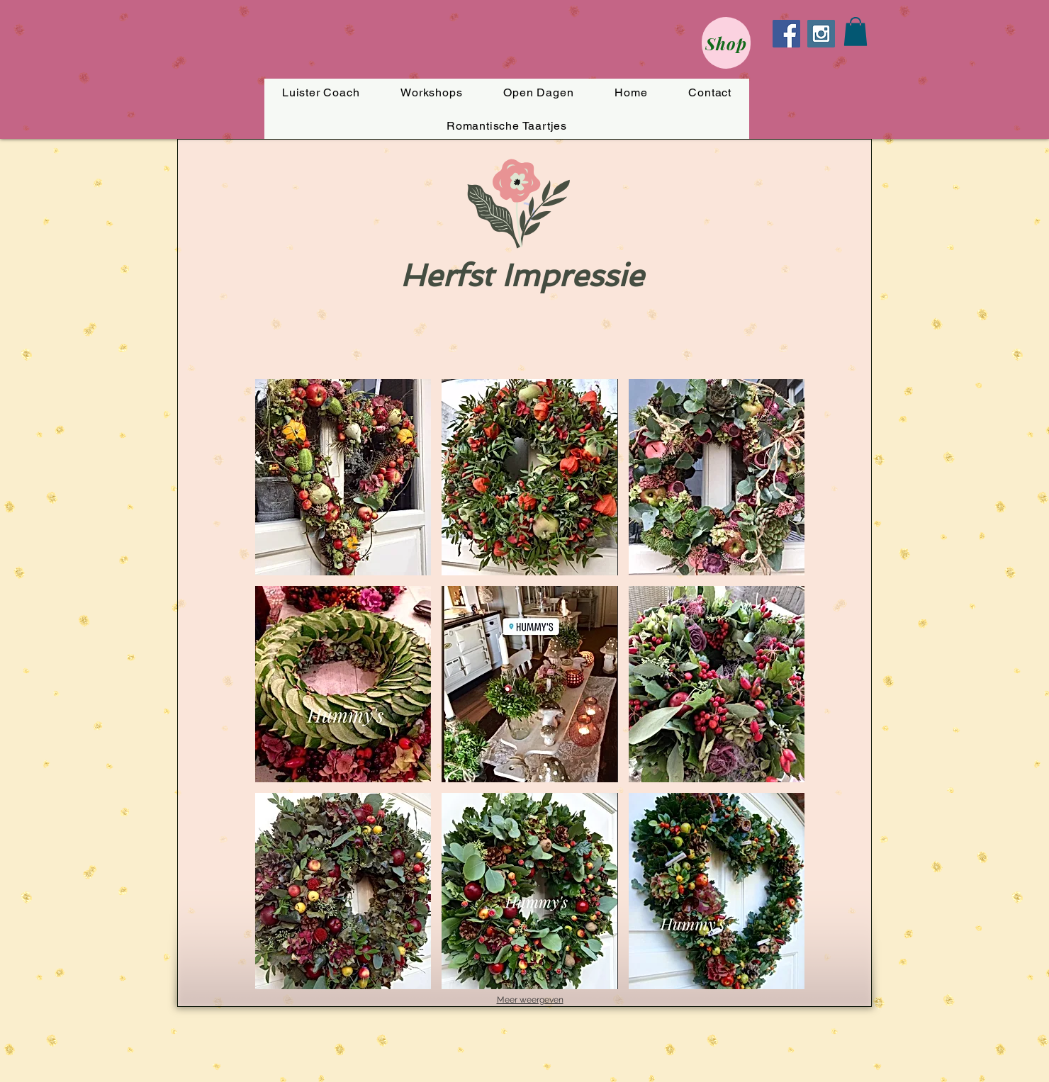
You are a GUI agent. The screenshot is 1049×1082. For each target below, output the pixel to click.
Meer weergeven (530, 1000)
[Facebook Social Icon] (786, 33)
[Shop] (726, 43)
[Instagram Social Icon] (821, 33)
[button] (855, 31)
